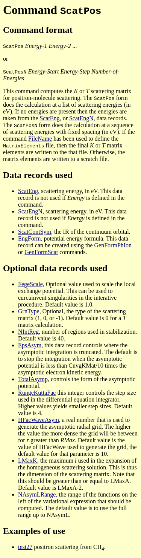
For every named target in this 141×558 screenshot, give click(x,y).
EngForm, (30, 238)
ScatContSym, (35, 231)
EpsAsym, (30, 345)
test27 (25, 547)
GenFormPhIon (113, 245)
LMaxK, (28, 460)
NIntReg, (29, 331)
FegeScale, (31, 284)
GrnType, (29, 311)
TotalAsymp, (33, 379)
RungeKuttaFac (37, 392)
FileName (40, 138)
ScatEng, (50, 118)
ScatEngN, (82, 118)
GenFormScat (41, 252)
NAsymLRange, (37, 494)
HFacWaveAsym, (39, 420)
